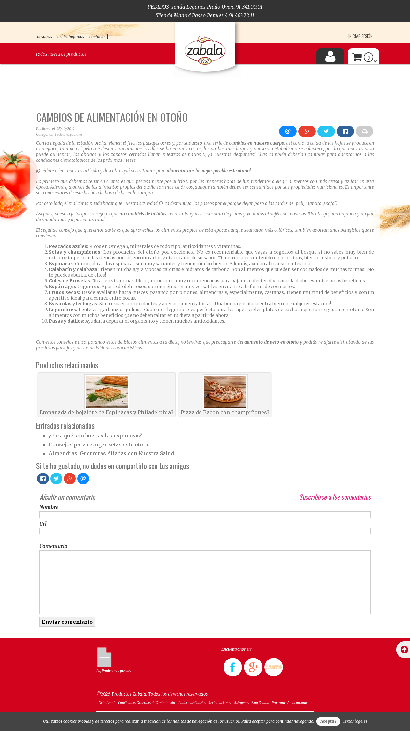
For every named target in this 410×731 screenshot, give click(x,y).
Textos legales (355, 721)
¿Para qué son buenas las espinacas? (95, 435)
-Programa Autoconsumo (289, 703)
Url (43, 523)
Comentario (53, 546)
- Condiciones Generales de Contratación (145, 703)
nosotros (44, 36)
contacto (97, 36)
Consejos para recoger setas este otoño (99, 444)
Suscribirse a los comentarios (335, 497)
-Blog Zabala (259, 703)
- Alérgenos (240, 703)
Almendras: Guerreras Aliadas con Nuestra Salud (111, 453)
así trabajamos (70, 36)
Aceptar (328, 721)
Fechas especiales (69, 134)
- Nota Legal (105, 703)
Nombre (48, 507)
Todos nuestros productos (61, 54)
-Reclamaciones (219, 703)
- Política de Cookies (191, 703)
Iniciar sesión (360, 36)
